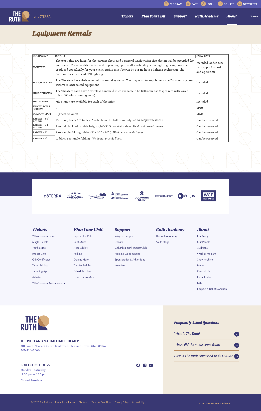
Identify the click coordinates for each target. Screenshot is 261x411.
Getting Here (81, 260)
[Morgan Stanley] (164, 197)
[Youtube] (151, 366)
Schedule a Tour (83, 272)
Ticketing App (40, 272)
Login (208, 3)
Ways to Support (124, 237)
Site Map (83, 403)
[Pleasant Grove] (97, 197)
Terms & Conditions (101, 403)
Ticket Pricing (39, 266)
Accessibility (81, 248)
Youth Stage (39, 248)
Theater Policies (82, 266)
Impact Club (39, 254)
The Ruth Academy (166, 237)
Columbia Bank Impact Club (131, 248)
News (200, 266)
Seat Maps (80, 242)
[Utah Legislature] (119, 197)
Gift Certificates (41, 260)
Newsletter (247, 3)
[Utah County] (75, 197)
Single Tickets (40, 242)
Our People (203, 242)
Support (180, 16)
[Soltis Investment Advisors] (186, 197)
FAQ (199, 283)
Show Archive (205, 260)
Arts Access (38, 278)
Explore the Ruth (83, 237)
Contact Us (203, 272)
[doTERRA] (52, 197)
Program (173, 3)
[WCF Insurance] (208, 197)
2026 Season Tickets (44, 237)
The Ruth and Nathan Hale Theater (30, 16)
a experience (214, 403)
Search (254, 16)
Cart (192, 3)
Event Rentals (204, 278)
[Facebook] (137, 366)
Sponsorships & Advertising (130, 260)
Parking (78, 254)
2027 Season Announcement (48, 283)
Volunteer (120, 266)
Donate (226, 3)
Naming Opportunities (127, 254)
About (232, 16)
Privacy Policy (122, 403)
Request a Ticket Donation (212, 289)
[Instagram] (144, 366)
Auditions (202, 248)
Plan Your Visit (153, 16)
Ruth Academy (206, 16)
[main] (130, 99)
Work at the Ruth (206, 254)
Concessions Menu (84, 278)
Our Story (202, 237)
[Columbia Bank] (141, 197)
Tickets (127, 16)
